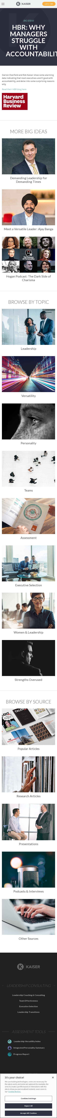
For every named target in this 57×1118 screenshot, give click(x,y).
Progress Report (18, 1054)
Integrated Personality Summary (26, 1047)
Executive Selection (28, 1006)
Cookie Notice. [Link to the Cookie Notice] (14, 1091)
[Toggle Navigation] (3, 3)
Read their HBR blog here (14, 89)
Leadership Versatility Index (24, 1041)
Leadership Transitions (29, 1012)
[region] (28, 1095)
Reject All (28, 1106)
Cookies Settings (28, 1098)
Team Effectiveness (28, 1000)
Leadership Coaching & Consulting (28, 995)
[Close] (53, 1077)
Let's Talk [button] (49, 4)
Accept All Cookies (28, 1113)
